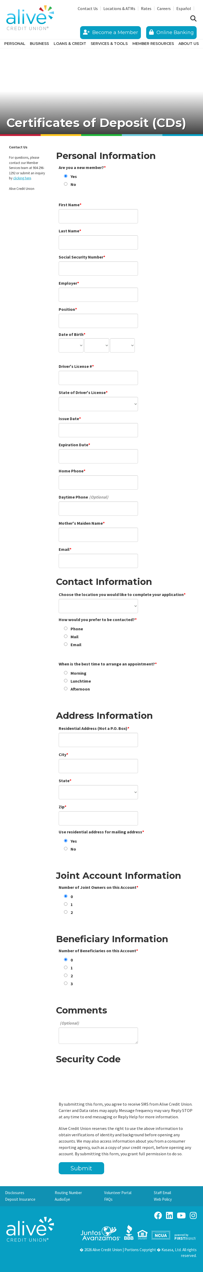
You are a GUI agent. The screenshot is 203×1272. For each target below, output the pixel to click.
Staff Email (162, 1193)
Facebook (158, 1215)
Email (64, 549)
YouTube (181, 1215)
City (62, 754)
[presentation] (99, 1079)
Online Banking (171, 32)
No (73, 184)
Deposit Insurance (20, 1199)
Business (39, 43)
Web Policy (163, 1199)
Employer (68, 283)
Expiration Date (73, 444)
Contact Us (88, 8)
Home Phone (71, 470)
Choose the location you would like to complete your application (121, 594)
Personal (14, 43)
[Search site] (193, 19)
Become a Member (110, 32)
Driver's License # (75, 366)
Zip (61, 806)
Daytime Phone (73, 497)
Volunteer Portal (117, 1193)
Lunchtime (81, 681)
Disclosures (14, 1193)
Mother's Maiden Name (81, 523)
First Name (69, 204)
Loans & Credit (70, 43)
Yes (74, 176)
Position (67, 309)
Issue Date (69, 418)
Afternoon (80, 689)
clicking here (22, 178)
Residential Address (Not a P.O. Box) (93, 728)
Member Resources (153, 43)
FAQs (108, 1199)
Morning (78, 673)
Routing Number (68, 1193)
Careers (164, 8)
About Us (188, 43)
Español (183, 8)
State (64, 780)
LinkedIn (169, 1215)
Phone (77, 628)
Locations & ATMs (119, 8)
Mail (75, 636)
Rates (146, 8)
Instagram (193, 1215)
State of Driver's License (82, 392)
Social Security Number (81, 257)
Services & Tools (109, 43)
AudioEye (62, 1199)
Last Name (69, 230)
